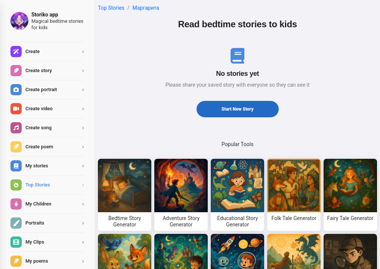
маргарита (146, 8)
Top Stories (111, 8)
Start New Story (238, 109)
